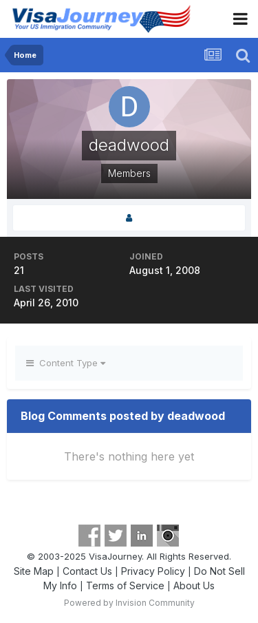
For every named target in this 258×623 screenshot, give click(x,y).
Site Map (34, 571)
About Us (194, 585)
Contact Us (87, 571)
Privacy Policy (153, 571)
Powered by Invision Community (129, 603)
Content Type (65, 362)
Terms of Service (125, 585)
